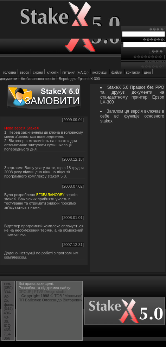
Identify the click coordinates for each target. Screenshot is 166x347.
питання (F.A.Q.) (75, 72)
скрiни (38, 72)
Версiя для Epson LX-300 (79, 79)
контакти (133, 72)
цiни (147, 72)
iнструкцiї (100, 72)
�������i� (147, 57)
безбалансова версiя (38, 79)
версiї (24, 72)
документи (8, 79)
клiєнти (52, 72)
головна (9, 72)
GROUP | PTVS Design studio (41, 292)
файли (116, 72)
